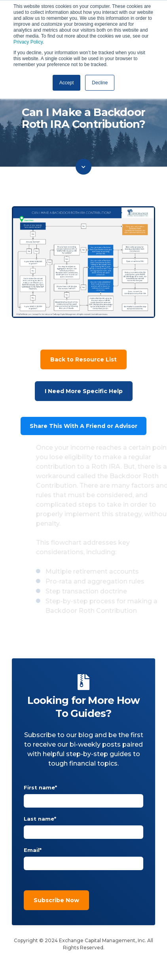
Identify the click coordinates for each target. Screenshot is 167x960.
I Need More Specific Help (84, 391)
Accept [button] (66, 83)
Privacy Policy (28, 42)
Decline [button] (100, 83)
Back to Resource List (83, 359)
